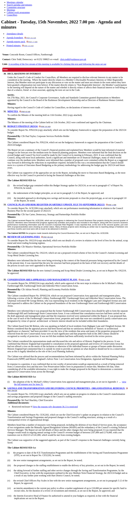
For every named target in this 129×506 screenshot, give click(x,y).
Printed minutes (20, 45)
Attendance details (14, 34)
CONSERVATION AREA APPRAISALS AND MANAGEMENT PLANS (48, 279)
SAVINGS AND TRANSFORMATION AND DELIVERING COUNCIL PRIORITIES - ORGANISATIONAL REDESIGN (67, 389)
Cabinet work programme (18, 12)
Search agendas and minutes (19, 5)
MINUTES (18, 111)
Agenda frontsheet (21, 37)
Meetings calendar (15, 2)
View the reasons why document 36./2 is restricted (55, 407)
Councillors (12, 15)
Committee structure (16, 7)
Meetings (11, 10)
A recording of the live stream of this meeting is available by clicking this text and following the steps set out (57, 64)
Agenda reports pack (21, 41)
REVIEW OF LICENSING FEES (30, 237)
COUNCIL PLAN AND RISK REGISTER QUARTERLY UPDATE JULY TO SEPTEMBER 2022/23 (61, 204)
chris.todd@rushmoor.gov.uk (73, 59)
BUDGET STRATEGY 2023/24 (29, 126)
